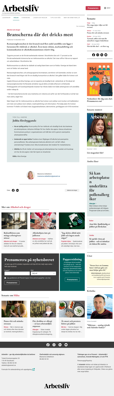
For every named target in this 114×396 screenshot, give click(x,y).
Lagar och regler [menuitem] (40, 17)
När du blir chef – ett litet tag (98, 46)
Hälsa (16, 295)
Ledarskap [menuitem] (6, 17)
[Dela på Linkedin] (17, 190)
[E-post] (105, 54)
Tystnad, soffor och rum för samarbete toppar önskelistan (97, 39)
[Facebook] (93, 54)
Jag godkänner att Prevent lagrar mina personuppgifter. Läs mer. (29, 278)
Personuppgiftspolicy (84, 361)
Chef (88, 44)
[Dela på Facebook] (13, 190)
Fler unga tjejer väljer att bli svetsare (97, 26)
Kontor (89, 36)
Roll (32, 270)
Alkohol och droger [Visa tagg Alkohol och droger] (72, 190)
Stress (89, 30)
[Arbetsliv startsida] (57, 386)
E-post (7, 270)
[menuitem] (43, 8)
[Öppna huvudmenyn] (107, 8)
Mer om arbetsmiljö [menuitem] (72, 17)
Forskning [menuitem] (26, 17)
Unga (89, 23)
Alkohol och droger (13, 30)
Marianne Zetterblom (47, 357)
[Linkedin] (101, 54)
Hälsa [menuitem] (16, 17)
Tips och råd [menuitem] (55, 17)
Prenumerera (93, 8)
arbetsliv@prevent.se (9, 365)
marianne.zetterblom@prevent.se (48, 176)
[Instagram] (97, 54)
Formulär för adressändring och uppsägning (18, 369)
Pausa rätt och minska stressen (98, 33)
